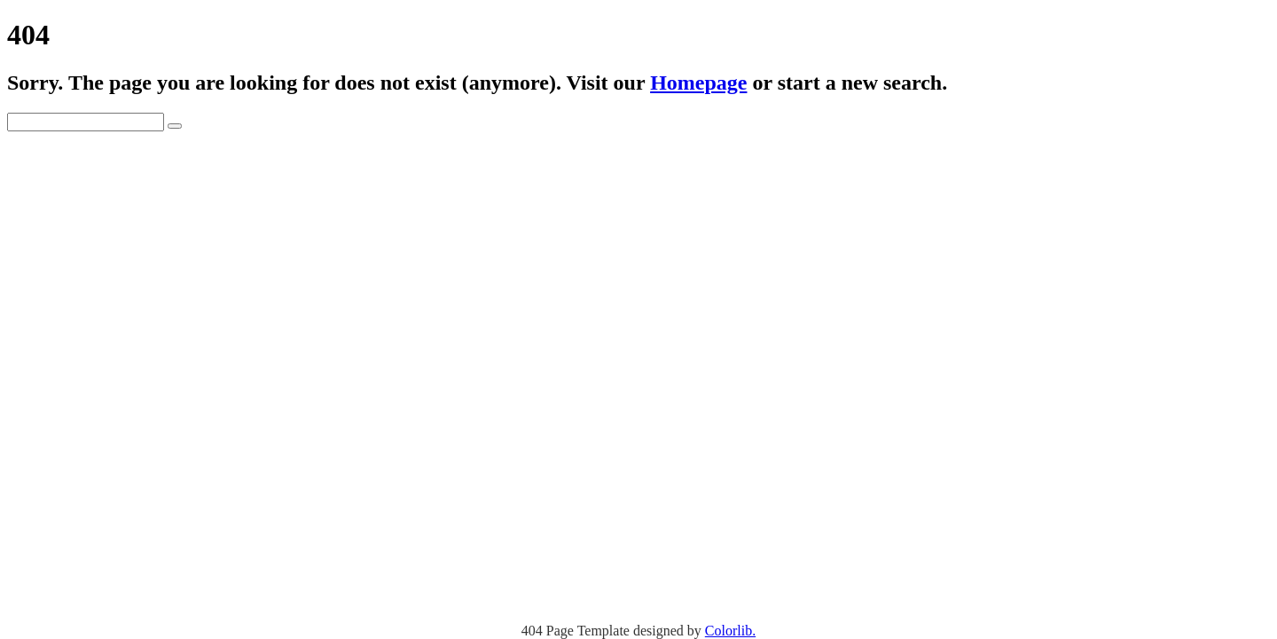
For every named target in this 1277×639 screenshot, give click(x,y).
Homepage (698, 82)
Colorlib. (730, 630)
